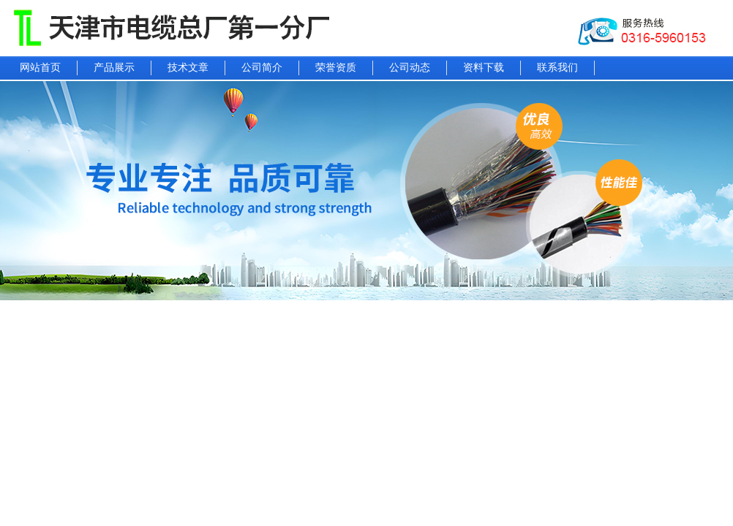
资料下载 (483, 67)
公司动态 (409, 67)
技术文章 (188, 67)
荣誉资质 (335, 67)
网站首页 (40, 67)
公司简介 (261, 67)
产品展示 (114, 67)
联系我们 (557, 67)
